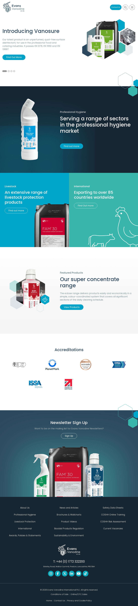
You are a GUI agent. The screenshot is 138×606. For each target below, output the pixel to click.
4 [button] (14, 71)
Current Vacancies (113, 528)
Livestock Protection (24, 521)
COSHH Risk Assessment (113, 521)
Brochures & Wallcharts (69, 514)
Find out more (71, 146)
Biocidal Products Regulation (69, 528)
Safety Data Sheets (113, 507)
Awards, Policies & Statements (25, 535)
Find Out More (14, 57)
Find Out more (85, 205)
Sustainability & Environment (69, 535)
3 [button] (11, 71)
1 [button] (4, 71)
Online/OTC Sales (79, 594)
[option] (69, 50)
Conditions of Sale (59, 594)
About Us (25, 507)
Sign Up (69, 435)
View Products (72, 307)
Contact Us (115, 7)
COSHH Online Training (113, 514)
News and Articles (69, 507)
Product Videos (69, 521)
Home (49, 600)
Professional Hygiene (25, 514)
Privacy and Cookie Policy (79, 600)
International (25, 528)
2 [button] (9, 71)
